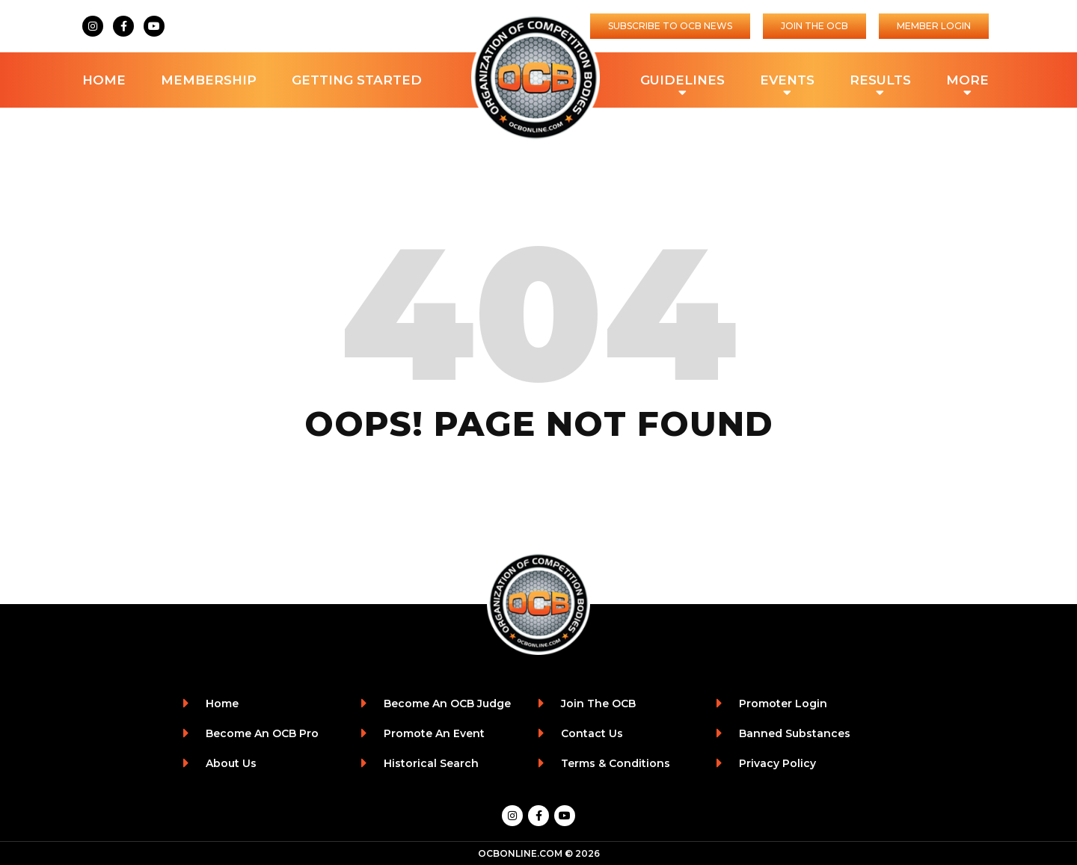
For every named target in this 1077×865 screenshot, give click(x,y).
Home (104, 80)
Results (880, 81)
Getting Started (357, 80)
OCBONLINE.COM (520, 853)
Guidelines (682, 81)
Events (787, 81)
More (967, 81)
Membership (209, 80)
